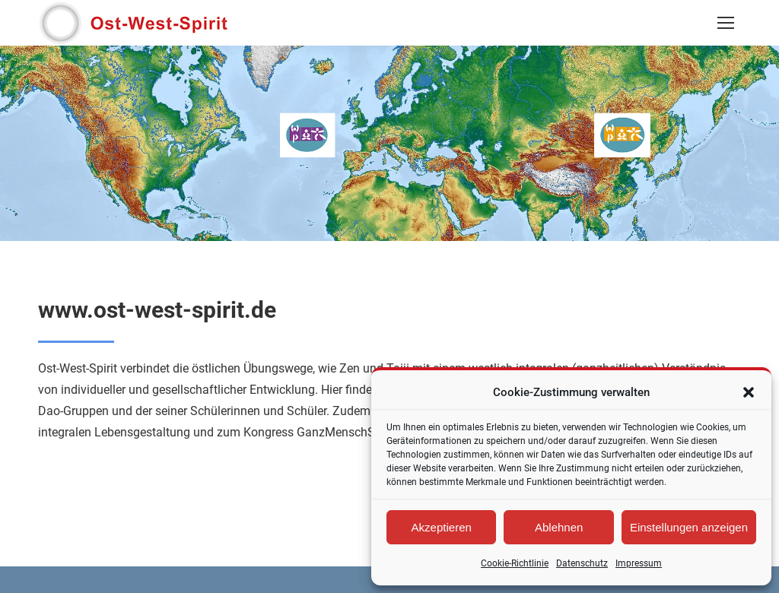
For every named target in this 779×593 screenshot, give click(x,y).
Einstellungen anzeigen (689, 527)
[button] (748, 392)
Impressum (638, 563)
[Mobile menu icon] (726, 23)
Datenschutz (582, 563)
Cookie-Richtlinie (514, 563)
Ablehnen (559, 527)
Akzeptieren (442, 527)
